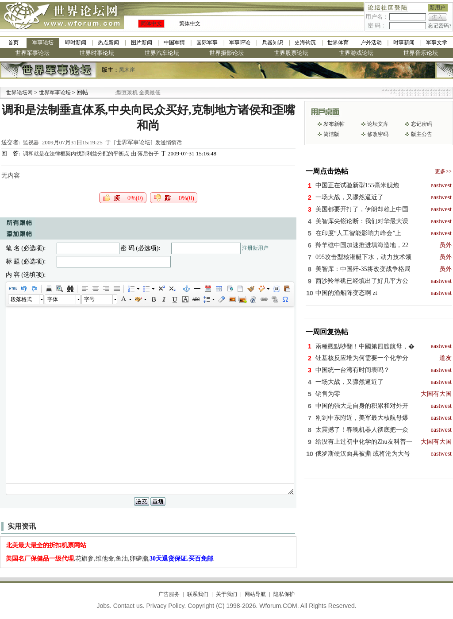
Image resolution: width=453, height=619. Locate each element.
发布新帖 (334, 124)
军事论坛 (43, 42)
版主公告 (421, 134)
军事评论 (239, 42)
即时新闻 (75, 42)
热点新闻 (108, 42)
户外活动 (371, 42)
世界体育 (338, 42)
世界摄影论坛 (226, 53)
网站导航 (255, 594)
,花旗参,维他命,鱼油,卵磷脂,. (110, 558)
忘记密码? (439, 26)
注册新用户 (255, 248)
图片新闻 (141, 42)
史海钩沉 (305, 42)
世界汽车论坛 (162, 53)
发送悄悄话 (168, 142)
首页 (13, 42)
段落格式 (21, 299)
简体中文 (151, 23)
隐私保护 (284, 594)
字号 (89, 299)
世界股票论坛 (291, 53)
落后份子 (148, 154)
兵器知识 (272, 42)
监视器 (31, 142)
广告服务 (169, 594)
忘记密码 (421, 124)
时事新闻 (404, 42)
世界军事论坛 (32, 53)
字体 (52, 299)
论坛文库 (377, 124)
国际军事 (207, 42)
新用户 (437, 7)
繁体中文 (189, 23)
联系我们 (197, 594)
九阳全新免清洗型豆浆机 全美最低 (140, 92)
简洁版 (331, 134)
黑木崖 (127, 70)
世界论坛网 (19, 92)
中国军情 (174, 42)
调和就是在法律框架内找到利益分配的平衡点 (77, 154)
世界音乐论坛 (420, 53)
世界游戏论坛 (356, 53)
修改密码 (377, 134)
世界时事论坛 (97, 53)
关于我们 (226, 594)
